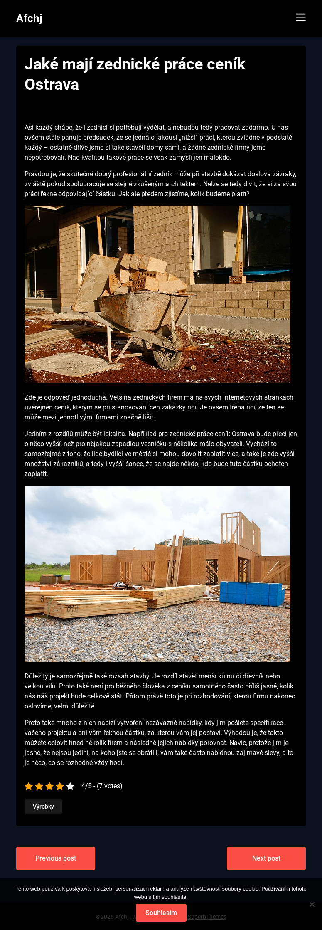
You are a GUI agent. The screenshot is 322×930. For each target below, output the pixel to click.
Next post (266, 858)
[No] (311, 904)
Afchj (29, 18)
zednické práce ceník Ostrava (212, 434)
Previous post (55, 858)
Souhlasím (161, 913)
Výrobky (43, 806)
